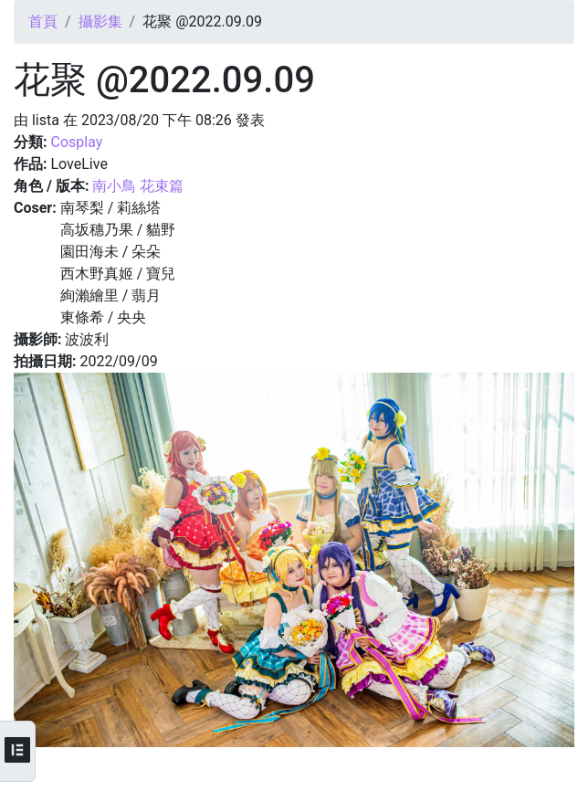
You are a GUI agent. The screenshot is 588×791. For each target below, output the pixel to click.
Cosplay (76, 142)
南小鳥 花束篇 (138, 186)
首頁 (43, 21)
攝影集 (100, 21)
